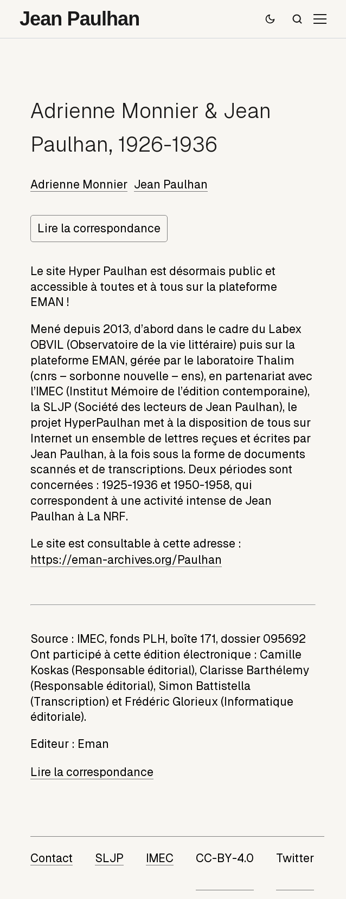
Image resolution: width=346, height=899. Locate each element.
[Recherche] (297, 18)
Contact (51, 858)
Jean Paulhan (171, 184)
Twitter (295, 858)
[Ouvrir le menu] (319, 18)
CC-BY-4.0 (225, 858)
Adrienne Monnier (78, 184)
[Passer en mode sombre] (270, 19)
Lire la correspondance (99, 228)
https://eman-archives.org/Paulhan (126, 559)
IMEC (160, 858)
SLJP (109, 858)
